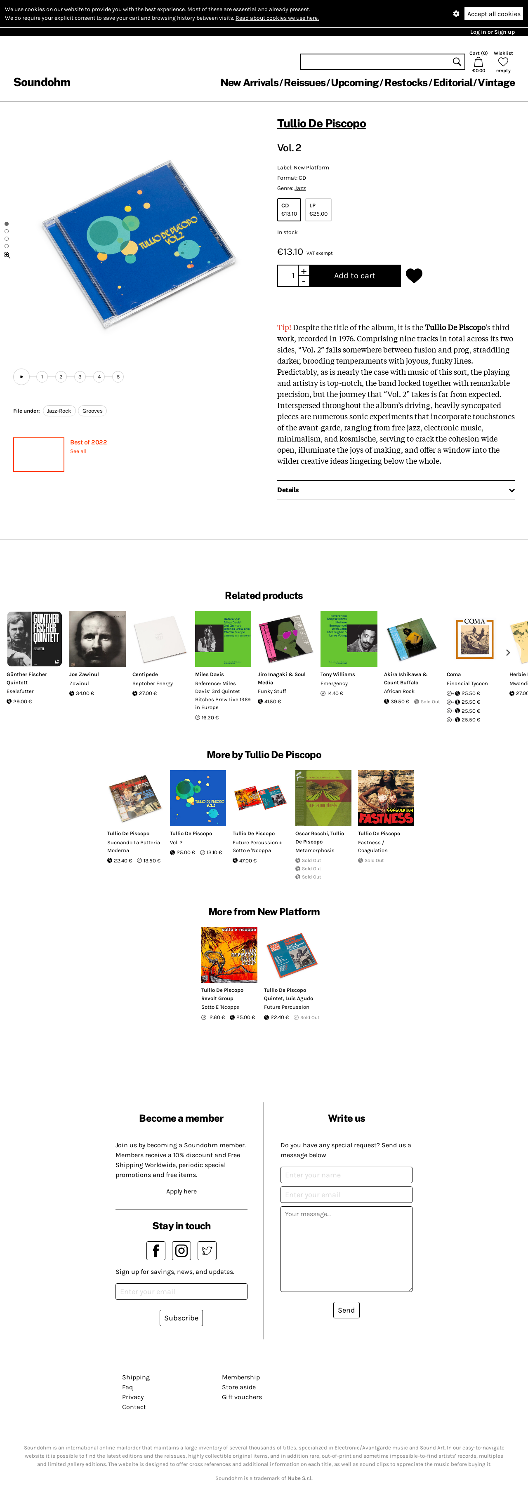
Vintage (496, 82)
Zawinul (79, 683)
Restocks (406, 82)
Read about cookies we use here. (277, 17)
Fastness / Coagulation (373, 846)
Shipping (136, 1377)
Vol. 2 (176, 842)
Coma (454, 674)
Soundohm (41, 82)
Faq (127, 1387)
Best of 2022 (88, 442)
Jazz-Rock (59, 411)
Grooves (92, 411)
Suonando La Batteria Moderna (133, 846)
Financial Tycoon (467, 683)
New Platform (311, 167)
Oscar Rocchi (311, 833)
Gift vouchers (242, 1397)
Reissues (304, 82)
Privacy (133, 1397)
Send (346, 1310)
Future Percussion (286, 1007)
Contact (134, 1407)
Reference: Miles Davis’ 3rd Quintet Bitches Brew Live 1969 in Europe (223, 695)
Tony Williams (338, 674)
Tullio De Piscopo (321, 123)
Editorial (452, 82)
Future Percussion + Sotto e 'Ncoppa (257, 846)
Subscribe (181, 1317)
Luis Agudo (299, 998)
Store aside (239, 1387)
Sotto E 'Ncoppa (220, 1007)
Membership (241, 1377)
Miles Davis (209, 674)
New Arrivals (249, 82)
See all (78, 451)
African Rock (399, 691)
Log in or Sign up (492, 31)
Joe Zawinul (84, 674)
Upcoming (355, 82)
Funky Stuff (272, 691)
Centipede (145, 674)
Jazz (300, 188)
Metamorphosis (315, 850)
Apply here (181, 1191)
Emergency (334, 683)
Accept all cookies (494, 14)
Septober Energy (152, 683)
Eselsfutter (20, 691)
